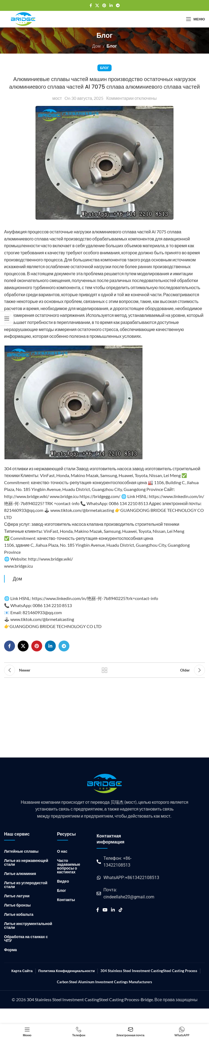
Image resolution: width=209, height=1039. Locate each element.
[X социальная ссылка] (97, 5)
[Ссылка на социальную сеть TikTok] (120, 910)
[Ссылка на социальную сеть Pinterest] (104, 5)
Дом (96, 45)
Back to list (104, 670)
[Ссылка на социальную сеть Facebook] (91, 5)
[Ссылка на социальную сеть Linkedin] (111, 5)
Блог (112, 45)
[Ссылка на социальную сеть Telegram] (117, 5)
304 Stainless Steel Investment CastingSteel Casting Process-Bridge (90, 999)
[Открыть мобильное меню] (195, 19)
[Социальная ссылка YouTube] (105, 910)
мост (57, 98)
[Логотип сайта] (23, 18)
